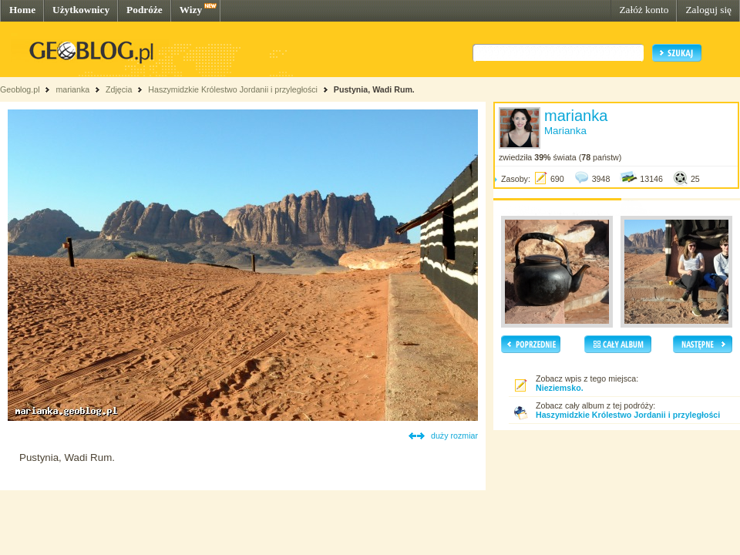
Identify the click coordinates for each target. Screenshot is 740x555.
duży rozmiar (454, 435)
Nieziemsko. (560, 387)
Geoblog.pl (20, 89)
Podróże (144, 9)
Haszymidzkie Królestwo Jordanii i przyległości (233, 89)
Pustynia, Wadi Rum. (374, 89)
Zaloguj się (708, 9)
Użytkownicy (80, 9)
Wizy (191, 9)
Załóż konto (643, 9)
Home (22, 9)
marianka (72, 89)
